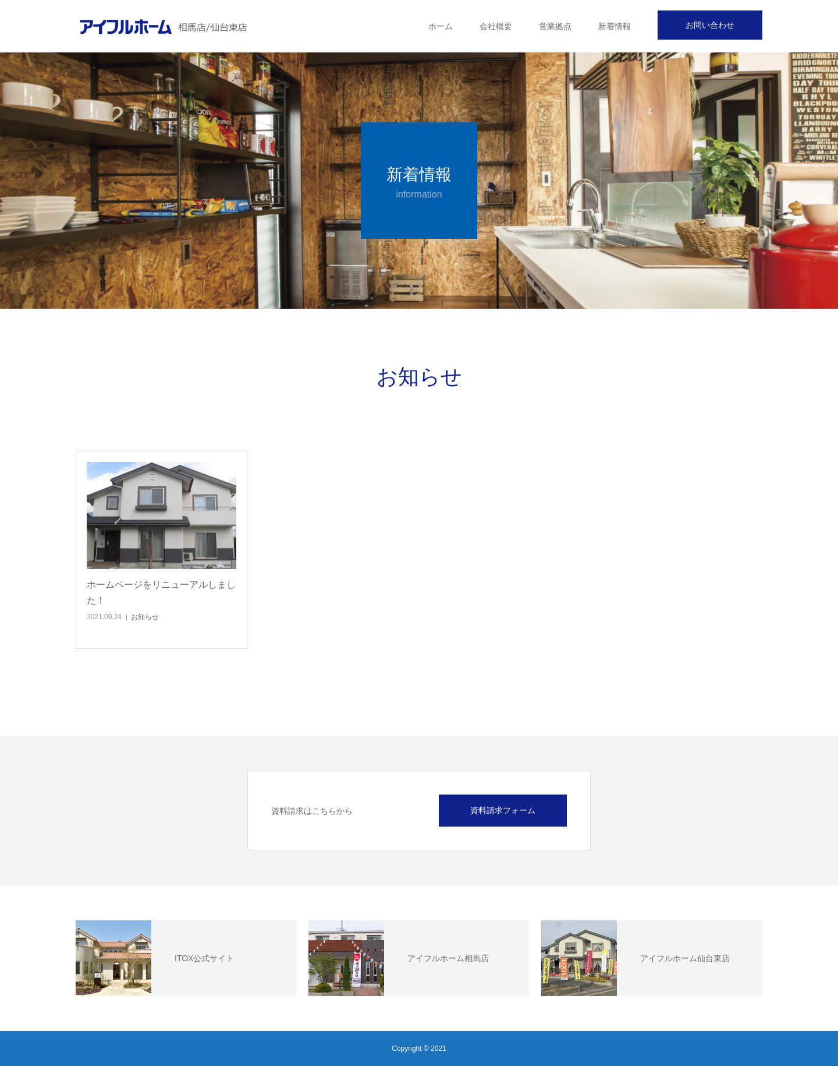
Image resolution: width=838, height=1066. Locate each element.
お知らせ (145, 617)
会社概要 (496, 26)
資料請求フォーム (502, 810)
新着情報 (614, 26)
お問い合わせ (710, 25)
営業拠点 (555, 26)
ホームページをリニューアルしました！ (161, 592)
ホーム (440, 26)
